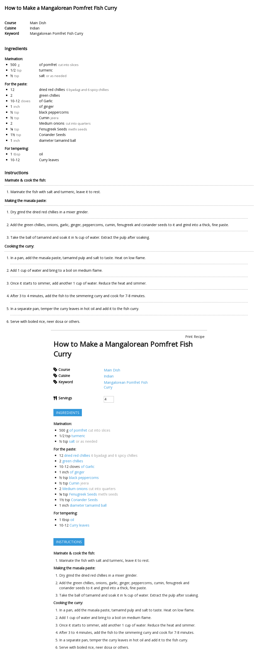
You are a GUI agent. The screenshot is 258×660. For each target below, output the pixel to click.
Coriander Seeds (52, 134)
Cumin (44, 117)
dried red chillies (52, 89)
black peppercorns (54, 112)
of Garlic (46, 100)
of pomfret (48, 64)
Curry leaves (49, 159)
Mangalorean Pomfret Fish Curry (56, 33)
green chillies (49, 95)
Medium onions (51, 123)
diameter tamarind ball (57, 140)
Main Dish (38, 22)
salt (42, 75)
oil (41, 154)
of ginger (46, 106)
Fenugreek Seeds (53, 129)
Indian (35, 28)
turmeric (46, 70)
